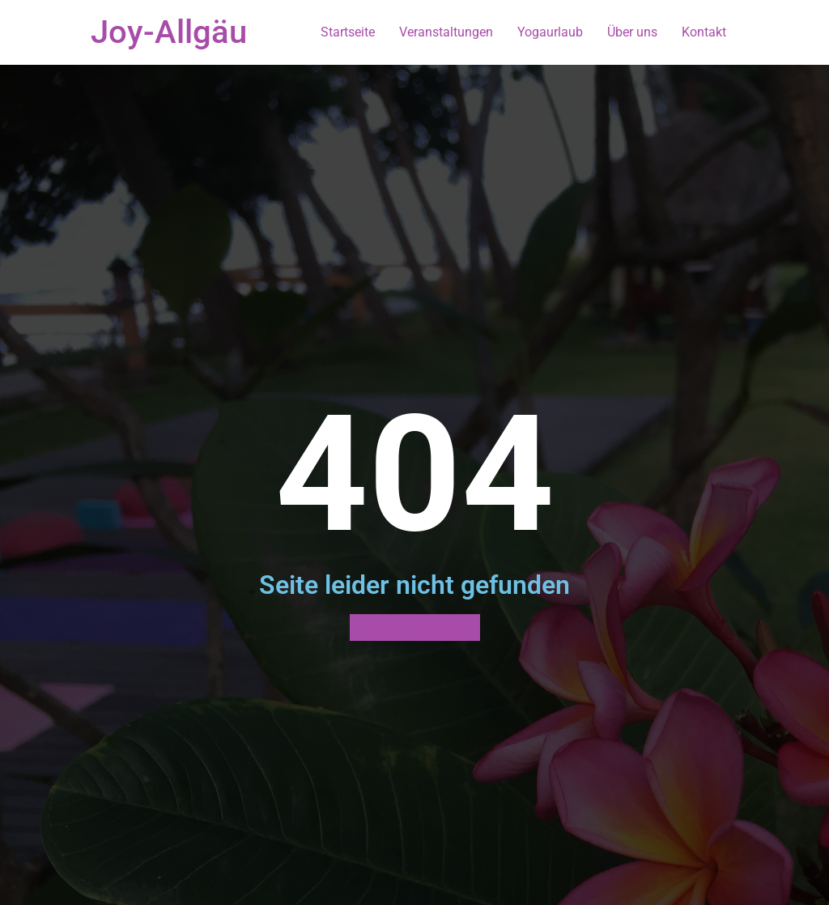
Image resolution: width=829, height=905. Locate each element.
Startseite (348, 32)
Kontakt (704, 32)
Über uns (632, 32)
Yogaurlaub (550, 32)
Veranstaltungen (446, 32)
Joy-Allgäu (169, 32)
